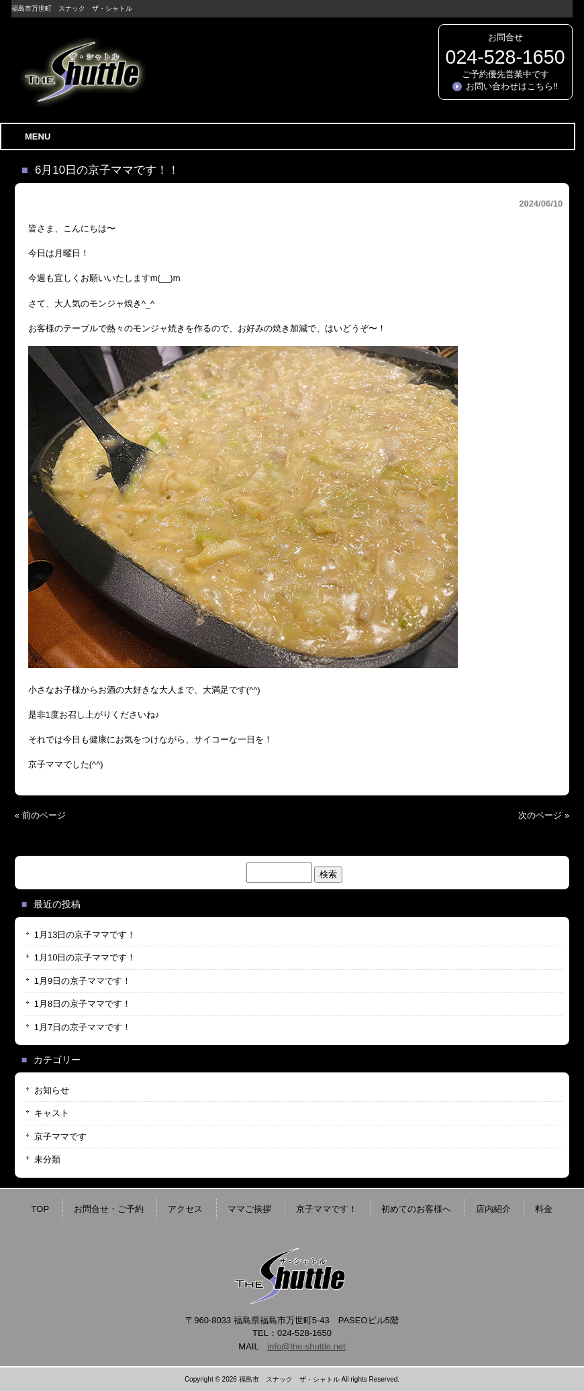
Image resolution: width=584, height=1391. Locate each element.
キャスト (51, 1113)
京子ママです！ (326, 1209)
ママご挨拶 (249, 1209)
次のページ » (543, 815)
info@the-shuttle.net (306, 1346)
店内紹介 (493, 1209)
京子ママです (60, 1136)
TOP (41, 1209)
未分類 (47, 1159)
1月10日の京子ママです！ (85, 957)
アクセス (185, 1209)
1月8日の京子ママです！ (82, 1004)
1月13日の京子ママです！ (85, 935)
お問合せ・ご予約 (109, 1209)
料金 (543, 1209)
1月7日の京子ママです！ (82, 1027)
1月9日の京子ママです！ (82, 981)
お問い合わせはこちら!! (512, 86)
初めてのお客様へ (416, 1209)
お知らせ (51, 1090)
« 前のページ (40, 815)
